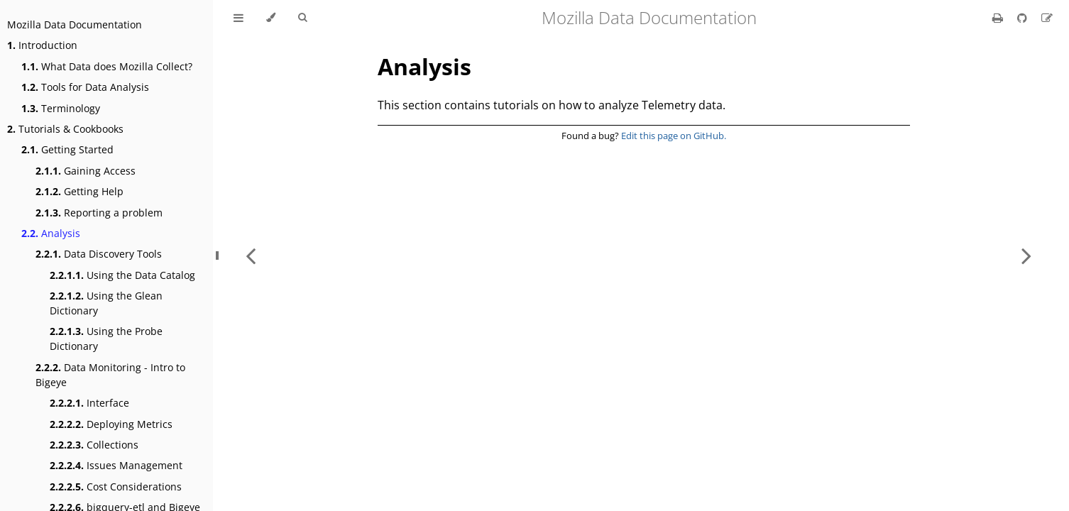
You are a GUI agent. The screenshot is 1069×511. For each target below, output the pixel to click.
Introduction (42, 45)
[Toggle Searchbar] (302, 17)
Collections (94, 444)
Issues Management (116, 465)
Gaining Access (85, 170)
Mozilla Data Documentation (74, 24)
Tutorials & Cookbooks (65, 129)
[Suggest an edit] (1047, 18)
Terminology (60, 108)
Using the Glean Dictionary (106, 303)
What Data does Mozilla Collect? (106, 66)
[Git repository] (1024, 18)
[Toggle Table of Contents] (238, 17)
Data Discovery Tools (98, 253)
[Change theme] (271, 17)
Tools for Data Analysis (85, 87)
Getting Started (67, 149)
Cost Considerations (116, 486)
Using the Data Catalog (122, 275)
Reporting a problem (99, 212)
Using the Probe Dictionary (106, 338)
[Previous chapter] (251, 255)
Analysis (50, 233)
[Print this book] (999, 18)
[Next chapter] (1026, 255)
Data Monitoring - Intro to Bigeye (110, 375)
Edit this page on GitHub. (673, 135)
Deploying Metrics (111, 424)
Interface (89, 403)
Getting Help (79, 191)
